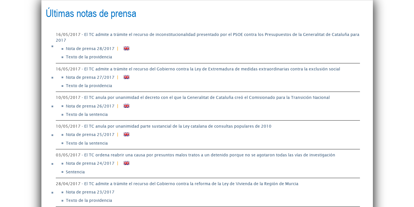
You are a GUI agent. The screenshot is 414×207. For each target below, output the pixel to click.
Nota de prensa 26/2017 (90, 106)
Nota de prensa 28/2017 (90, 48)
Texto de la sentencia (87, 114)
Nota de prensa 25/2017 (90, 134)
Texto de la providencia (89, 57)
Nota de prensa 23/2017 (90, 192)
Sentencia (75, 172)
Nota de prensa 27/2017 (90, 77)
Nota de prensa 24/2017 (90, 163)
